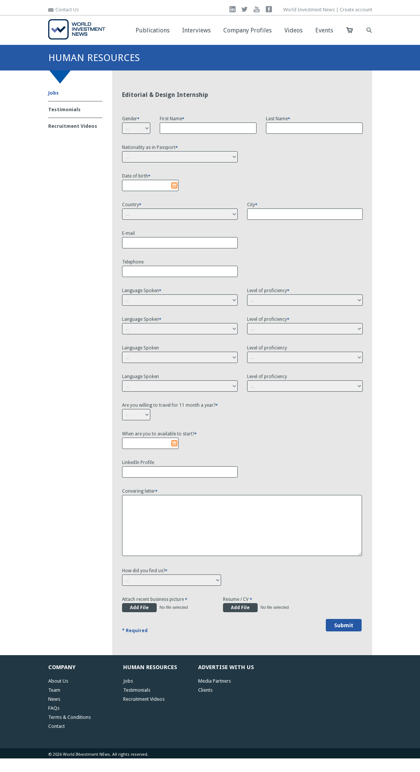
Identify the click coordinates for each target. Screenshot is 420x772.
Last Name (278, 118)
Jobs (53, 93)
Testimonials (64, 109)
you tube (257, 9)
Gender (130, 118)
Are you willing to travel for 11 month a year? (170, 405)
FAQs (54, 722)
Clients (205, 703)
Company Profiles (247, 30)
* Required (135, 644)
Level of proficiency (268, 290)
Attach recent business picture (154, 613)
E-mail (128, 233)
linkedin (232, 9)
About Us (58, 694)
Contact (56, 740)
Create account (356, 9)
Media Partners (214, 694)
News (54, 712)
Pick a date (174, 185)
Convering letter (139, 491)
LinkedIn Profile (138, 462)
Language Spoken (141, 290)
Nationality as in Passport (150, 147)
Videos (293, 30)
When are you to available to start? (159, 434)
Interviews (196, 30)
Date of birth (136, 176)
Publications (153, 30)
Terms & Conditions (69, 731)
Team (54, 703)
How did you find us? (144, 584)
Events (324, 30)
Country (131, 204)
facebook (269, 9)
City (252, 204)
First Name (172, 118)
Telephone (133, 262)
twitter (244, 9)
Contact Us (67, 9)
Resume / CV (237, 613)
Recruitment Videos (72, 126)
